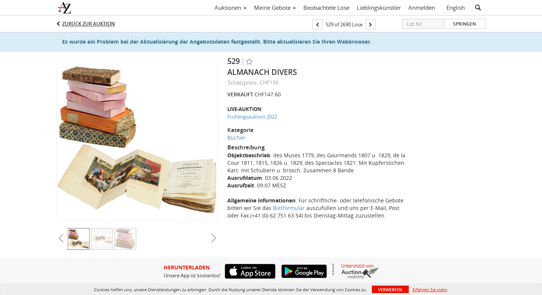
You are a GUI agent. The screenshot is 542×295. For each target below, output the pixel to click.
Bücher (236, 137)
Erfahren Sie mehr (430, 289)
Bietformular (289, 207)
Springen (464, 24)
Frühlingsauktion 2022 (252, 116)
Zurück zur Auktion (88, 23)
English (455, 7)
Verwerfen (390, 289)
